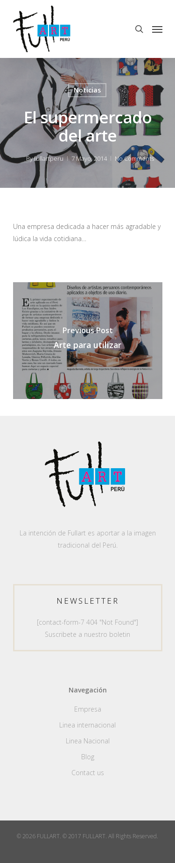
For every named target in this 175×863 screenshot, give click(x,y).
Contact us (87, 772)
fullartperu (48, 158)
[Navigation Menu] (157, 29)
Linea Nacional (88, 740)
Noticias (87, 90)
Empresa (87, 709)
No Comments (134, 158)
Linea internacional (87, 724)
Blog (87, 756)
